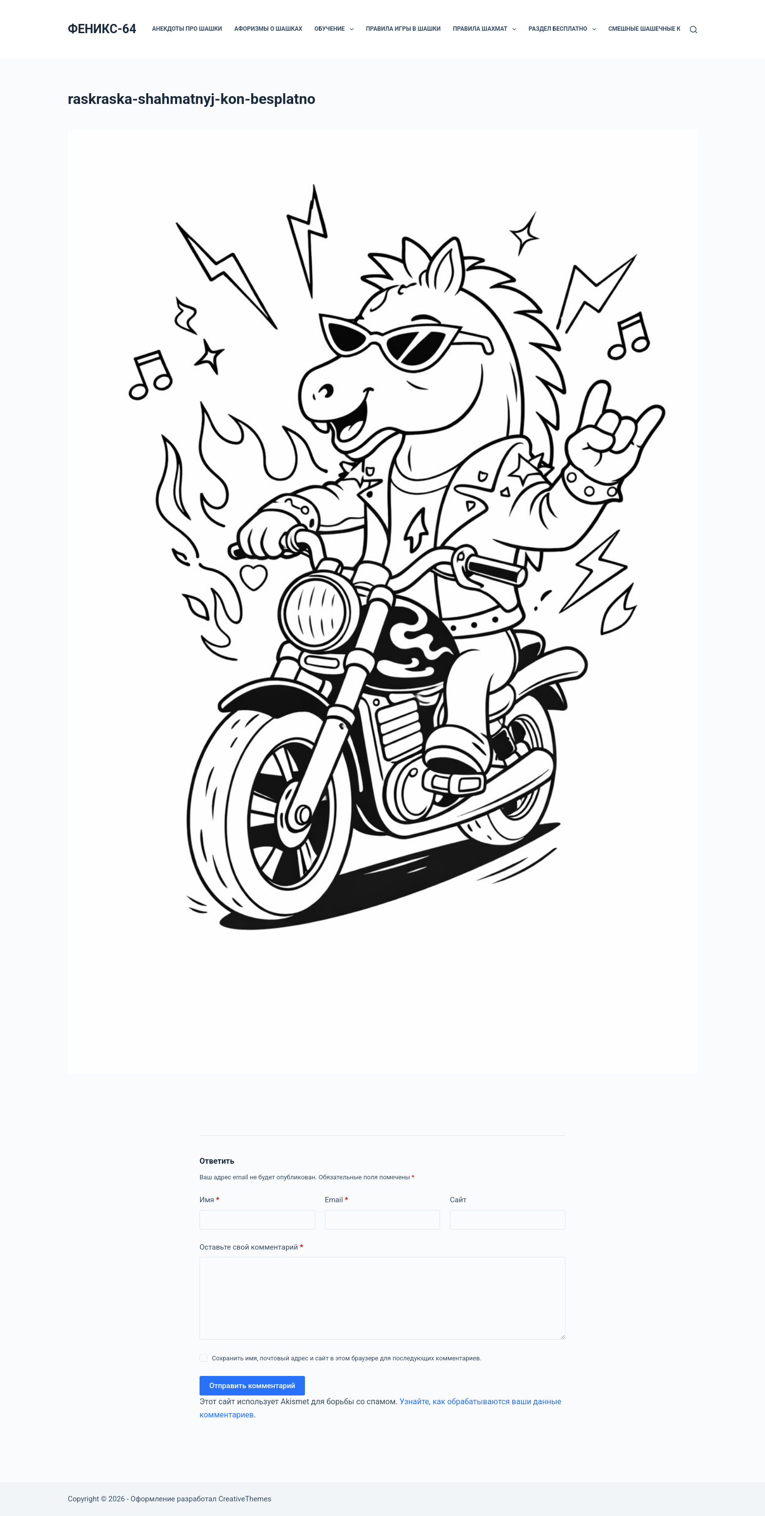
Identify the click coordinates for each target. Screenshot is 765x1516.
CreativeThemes (245, 1499)
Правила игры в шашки (403, 28)
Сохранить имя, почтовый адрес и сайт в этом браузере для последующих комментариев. (347, 1358)
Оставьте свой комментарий (251, 1247)
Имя (210, 1200)
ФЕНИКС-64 (102, 29)
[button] (352, 29)
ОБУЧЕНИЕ (336, 29)
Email (336, 1200)
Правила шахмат (486, 29)
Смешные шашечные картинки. (659, 28)
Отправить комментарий (252, 1385)
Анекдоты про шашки (187, 28)
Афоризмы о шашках (268, 28)
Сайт (458, 1199)
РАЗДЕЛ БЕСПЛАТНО (564, 29)
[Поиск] (693, 29)
